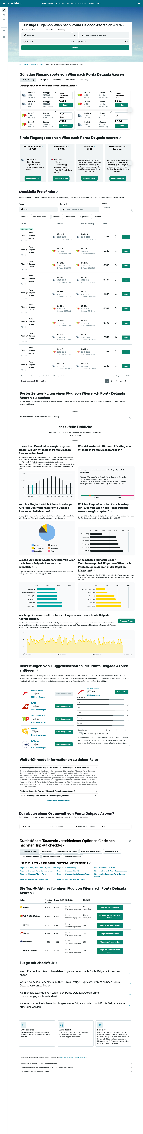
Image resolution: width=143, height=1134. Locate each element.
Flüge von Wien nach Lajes (67, 868)
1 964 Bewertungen (38, 710)
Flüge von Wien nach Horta (104, 868)
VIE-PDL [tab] (75, 411)
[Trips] (4, 30)
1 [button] (107, 381)
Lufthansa (35, 741)
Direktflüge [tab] (57, 80)
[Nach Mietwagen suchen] (4, 19)
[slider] (132, 210)
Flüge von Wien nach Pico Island (69, 871)
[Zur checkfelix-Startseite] (15, 3)
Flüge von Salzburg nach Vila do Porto (34, 879)
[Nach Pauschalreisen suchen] (4, 24)
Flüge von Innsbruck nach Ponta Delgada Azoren (109, 875)
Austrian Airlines (37, 690)
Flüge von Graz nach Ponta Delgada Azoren (36, 871)
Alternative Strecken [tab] (29, 851)
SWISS (33, 703)
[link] (33, 178)
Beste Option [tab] (43, 80)
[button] (3, 3)
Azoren (41, 64)
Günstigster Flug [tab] (28, 80)
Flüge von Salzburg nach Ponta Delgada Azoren (38, 868)
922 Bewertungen (38, 697)
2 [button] (111, 381)
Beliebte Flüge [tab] (47, 851)
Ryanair (34, 728)
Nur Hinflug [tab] (84, 80)
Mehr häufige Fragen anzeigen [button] (58, 800)
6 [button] (125, 381)
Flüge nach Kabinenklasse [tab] (90, 851)
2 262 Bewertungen (38, 722)
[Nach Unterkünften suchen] (4, 15)
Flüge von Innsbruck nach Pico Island (71, 879)
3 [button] (116, 381)
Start (20, 64)
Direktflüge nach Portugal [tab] (67, 851)
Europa (26, 64)
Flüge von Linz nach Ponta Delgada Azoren (110, 871)
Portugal (33, 64)
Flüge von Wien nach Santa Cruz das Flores (73, 874)
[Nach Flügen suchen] (4, 10)
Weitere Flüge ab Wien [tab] (51, 856)
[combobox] (29, 30)
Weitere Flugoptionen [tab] (73, 856)
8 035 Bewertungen (38, 748)
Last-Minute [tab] (70, 80)
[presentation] (124, 25)
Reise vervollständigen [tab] (30, 856)
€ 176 (117, 25)
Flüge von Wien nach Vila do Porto (33, 874)
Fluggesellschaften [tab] (112, 851)
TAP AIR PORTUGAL (38, 716)
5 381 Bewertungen (38, 735)
